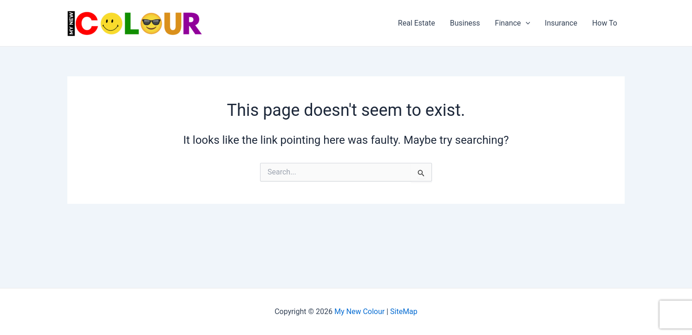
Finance (512, 23)
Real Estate (416, 23)
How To (604, 23)
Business (465, 23)
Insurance (561, 23)
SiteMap (404, 311)
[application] (525, 23)
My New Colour (359, 311)
